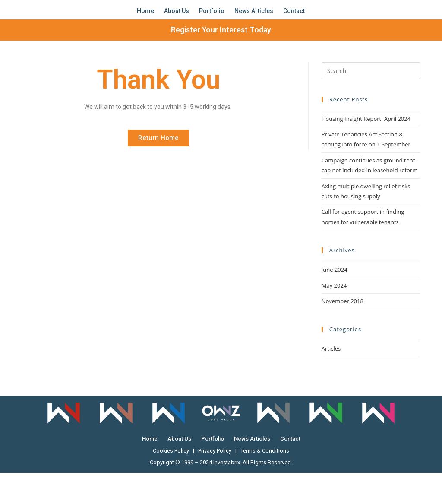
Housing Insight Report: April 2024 (366, 127)
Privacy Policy (215, 460)
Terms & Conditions (265, 460)
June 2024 (334, 278)
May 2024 (334, 294)
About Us (176, 15)
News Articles (253, 15)
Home (145, 15)
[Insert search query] (371, 79)
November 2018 (342, 310)
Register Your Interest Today (221, 38)
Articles (331, 358)
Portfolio (211, 15)
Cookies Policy (171, 460)
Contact (294, 15)
